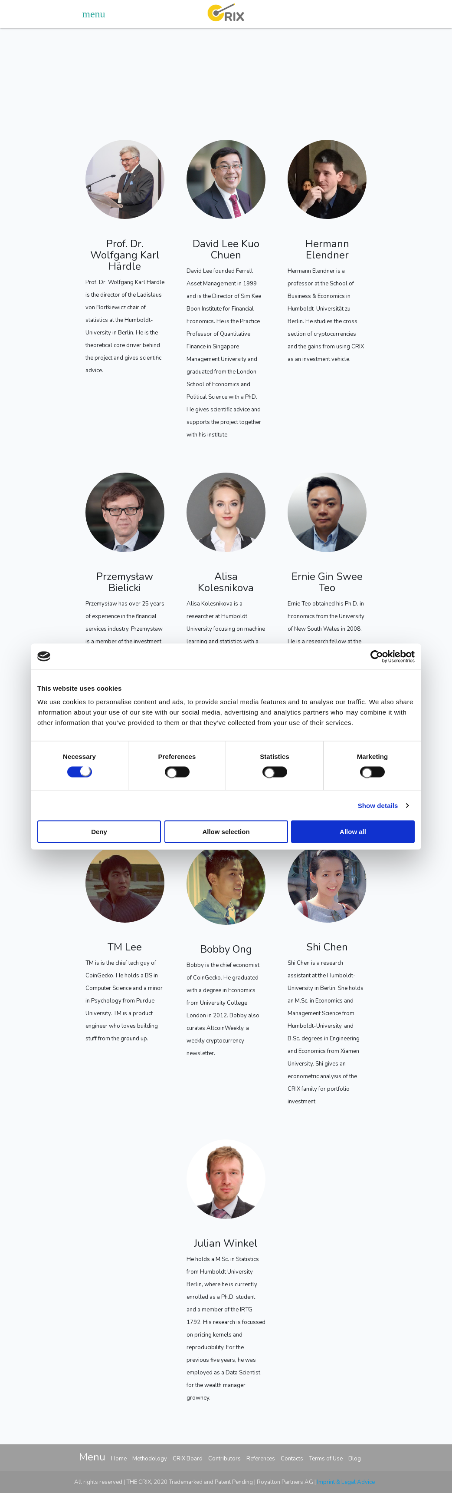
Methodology (149, 1459)
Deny (99, 831)
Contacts (292, 1459)
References (260, 1459)
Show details (378, 805)
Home (119, 1459)
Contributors (224, 1459)
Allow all (353, 831)
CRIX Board (188, 1459)
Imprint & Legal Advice (346, 1482)
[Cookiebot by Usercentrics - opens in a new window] (377, 656)
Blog (354, 1459)
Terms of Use (326, 1459)
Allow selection (225, 831)
